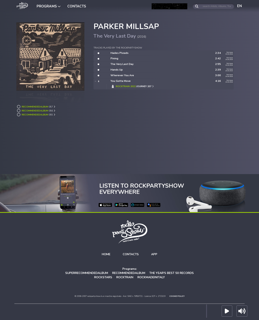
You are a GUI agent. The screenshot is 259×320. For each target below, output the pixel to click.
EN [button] (239, 6)
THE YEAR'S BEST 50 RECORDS (171, 273)
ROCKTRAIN (124, 277)
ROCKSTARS (103, 277)
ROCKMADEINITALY (151, 277)
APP (154, 254)
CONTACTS (76, 6)
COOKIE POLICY (177, 296)
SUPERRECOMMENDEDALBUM (86, 273)
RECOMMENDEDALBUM (128, 273)
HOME (106, 254)
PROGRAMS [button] (48, 6)
